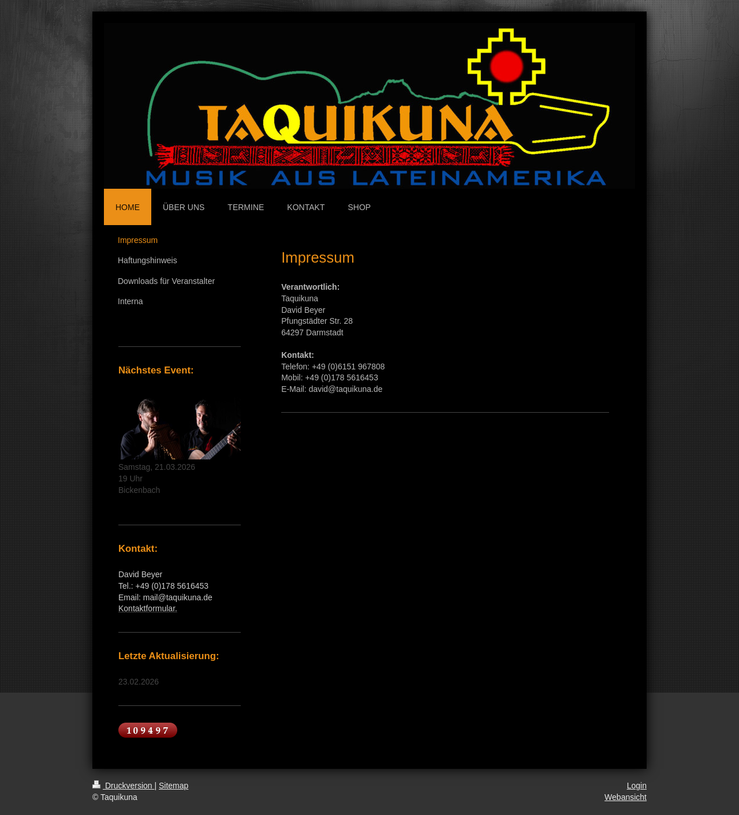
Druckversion (123, 785)
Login (637, 785)
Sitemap (173, 785)
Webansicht (625, 797)
